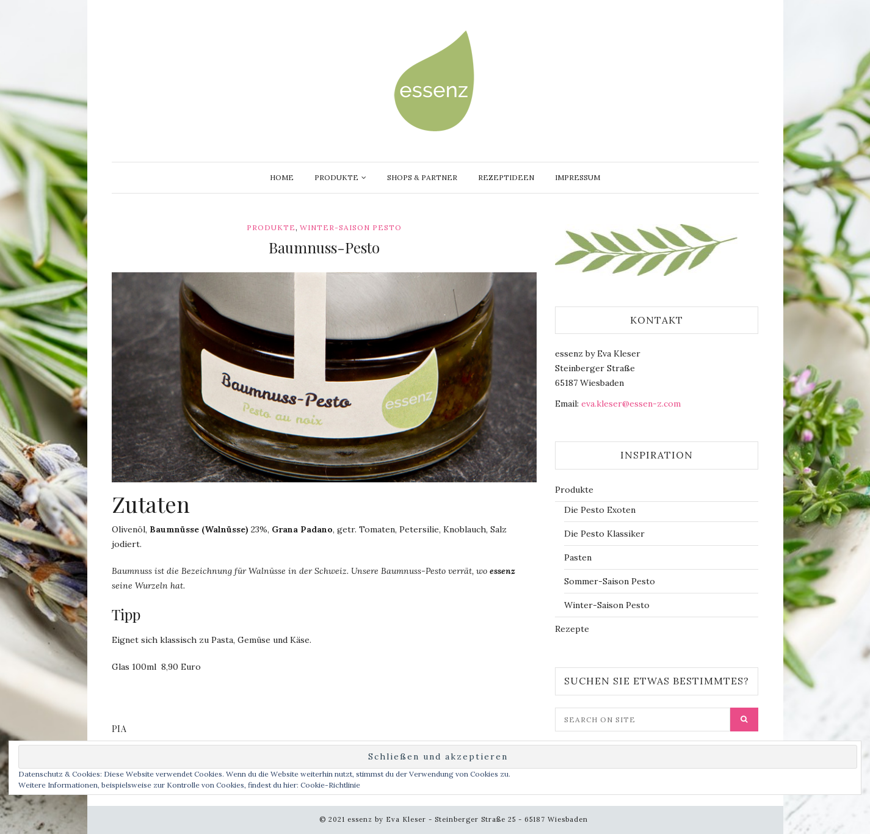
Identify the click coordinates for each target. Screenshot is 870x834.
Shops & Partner (422, 177)
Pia (119, 728)
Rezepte (572, 628)
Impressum (577, 177)
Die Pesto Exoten (600, 509)
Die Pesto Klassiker (604, 533)
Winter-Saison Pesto (351, 227)
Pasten (578, 557)
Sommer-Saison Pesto (609, 581)
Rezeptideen (506, 177)
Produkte (336, 177)
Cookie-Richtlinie (330, 784)
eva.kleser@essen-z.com (631, 403)
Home (282, 177)
